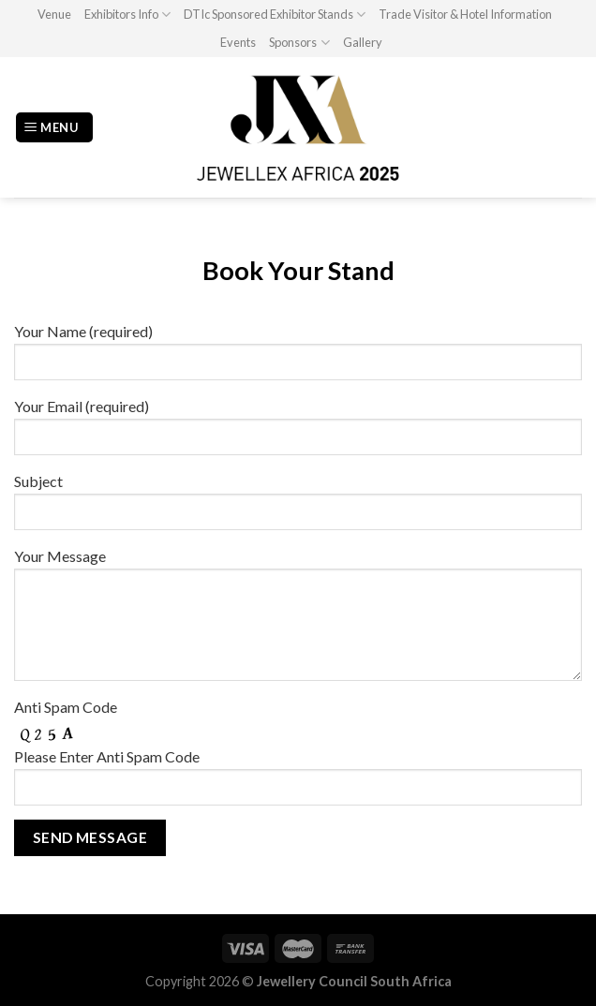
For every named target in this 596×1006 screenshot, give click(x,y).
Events (238, 42)
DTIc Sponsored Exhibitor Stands (274, 14)
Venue (54, 14)
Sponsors (299, 43)
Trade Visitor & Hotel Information (465, 14)
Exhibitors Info (127, 14)
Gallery (362, 42)
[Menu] (54, 127)
